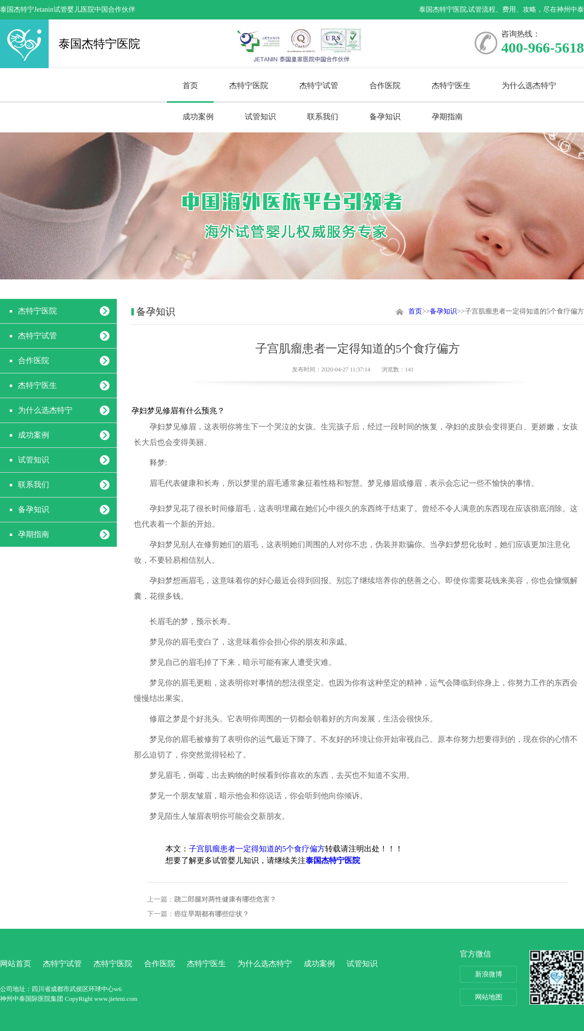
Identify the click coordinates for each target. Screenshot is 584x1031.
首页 (190, 85)
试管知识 (260, 116)
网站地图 (488, 997)
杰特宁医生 (451, 85)
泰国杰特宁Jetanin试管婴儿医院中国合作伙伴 (67, 9)
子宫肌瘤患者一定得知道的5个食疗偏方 (257, 849)
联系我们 (322, 116)
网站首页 (15, 963)
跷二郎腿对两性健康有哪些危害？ (225, 899)
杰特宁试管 (318, 85)
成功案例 (198, 116)
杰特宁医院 (248, 85)
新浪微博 (488, 974)
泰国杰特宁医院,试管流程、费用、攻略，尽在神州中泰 (501, 9)
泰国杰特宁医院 (24, 43)
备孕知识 (385, 116)
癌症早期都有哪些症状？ (211, 914)
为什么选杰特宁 (529, 85)
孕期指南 (447, 116)
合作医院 (385, 85)
